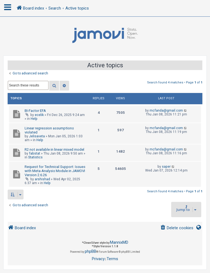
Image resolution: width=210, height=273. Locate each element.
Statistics (35, 157)
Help (34, 119)
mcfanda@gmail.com (166, 110)
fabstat (34, 153)
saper (166, 167)
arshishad (42, 179)
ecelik (39, 115)
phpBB (90, 251)
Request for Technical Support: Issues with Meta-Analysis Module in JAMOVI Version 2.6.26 (55, 171)
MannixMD (119, 242)
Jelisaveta (37, 136)
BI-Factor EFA (35, 111)
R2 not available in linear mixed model (54, 149)
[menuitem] (177, 228)
